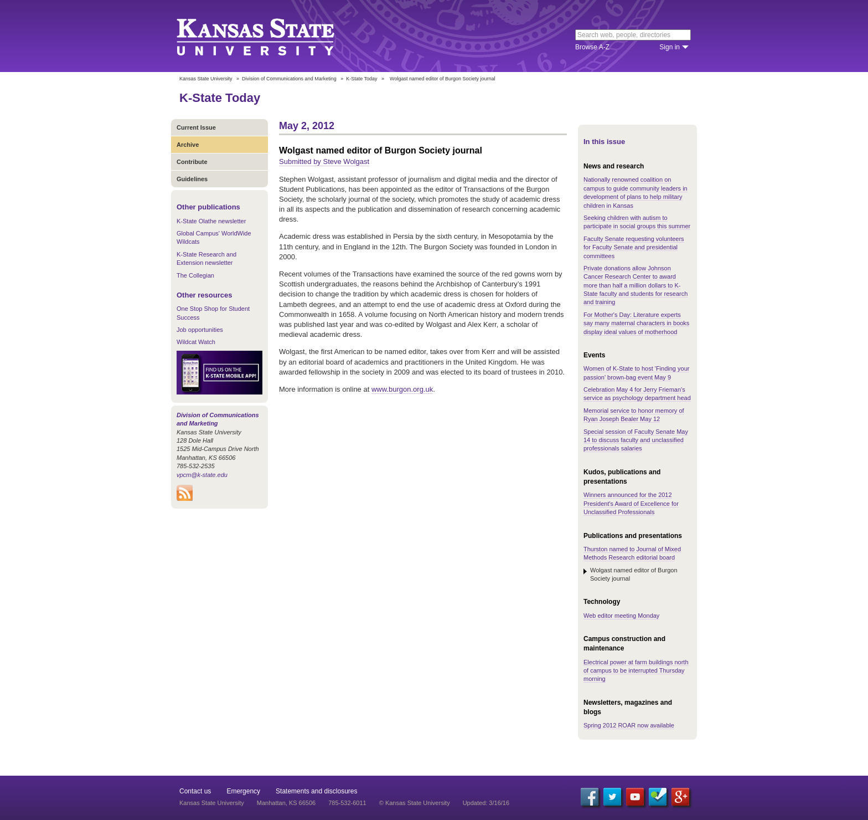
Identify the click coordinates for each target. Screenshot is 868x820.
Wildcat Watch (196, 342)
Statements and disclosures (316, 791)
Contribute (192, 161)
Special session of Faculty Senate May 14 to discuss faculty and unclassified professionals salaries (635, 440)
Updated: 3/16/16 (486, 803)
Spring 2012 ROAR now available (628, 725)
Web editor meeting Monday (621, 615)
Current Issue (196, 127)
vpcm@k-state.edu (202, 475)
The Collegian (195, 275)
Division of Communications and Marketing (289, 78)
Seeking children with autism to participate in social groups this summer (636, 221)
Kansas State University (269, 36)
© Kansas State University (414, 803)
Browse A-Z (592, 47)
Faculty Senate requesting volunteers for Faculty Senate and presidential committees (633, 247)
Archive (188, 144)
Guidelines (192, 179)
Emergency (243, 791)
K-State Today (361, 78)
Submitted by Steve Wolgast (324, 161)
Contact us (195, 791)
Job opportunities (200, 329)
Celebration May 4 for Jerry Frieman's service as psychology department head (637, 393)
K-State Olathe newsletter (211, 221)
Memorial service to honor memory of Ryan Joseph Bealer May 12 (633, 414)
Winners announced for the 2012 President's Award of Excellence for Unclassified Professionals (631, 503)
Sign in (669, 47)
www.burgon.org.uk (402, 389)
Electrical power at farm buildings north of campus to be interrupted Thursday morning (636, 671)
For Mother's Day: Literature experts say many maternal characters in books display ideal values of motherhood (636, 323)
